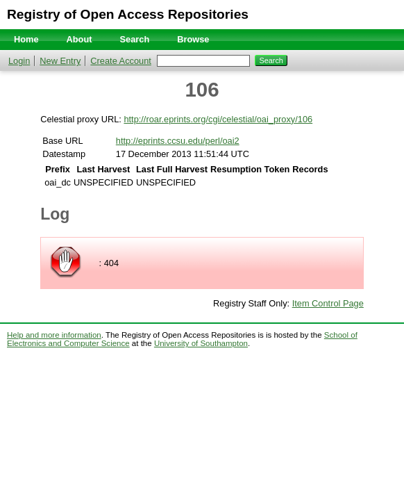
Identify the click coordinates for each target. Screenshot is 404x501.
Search (135, 39)
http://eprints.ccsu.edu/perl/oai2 (177, 140)
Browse (193, 39)
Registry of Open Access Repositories (128, 14)
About (79, 39)
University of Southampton (201, 343)
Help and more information (54, 335)
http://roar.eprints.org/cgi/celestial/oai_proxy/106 (218, 119)
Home (26, 39)
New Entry (60, 61)
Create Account (120, 61)
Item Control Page (328, 303)
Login (19, 61)
